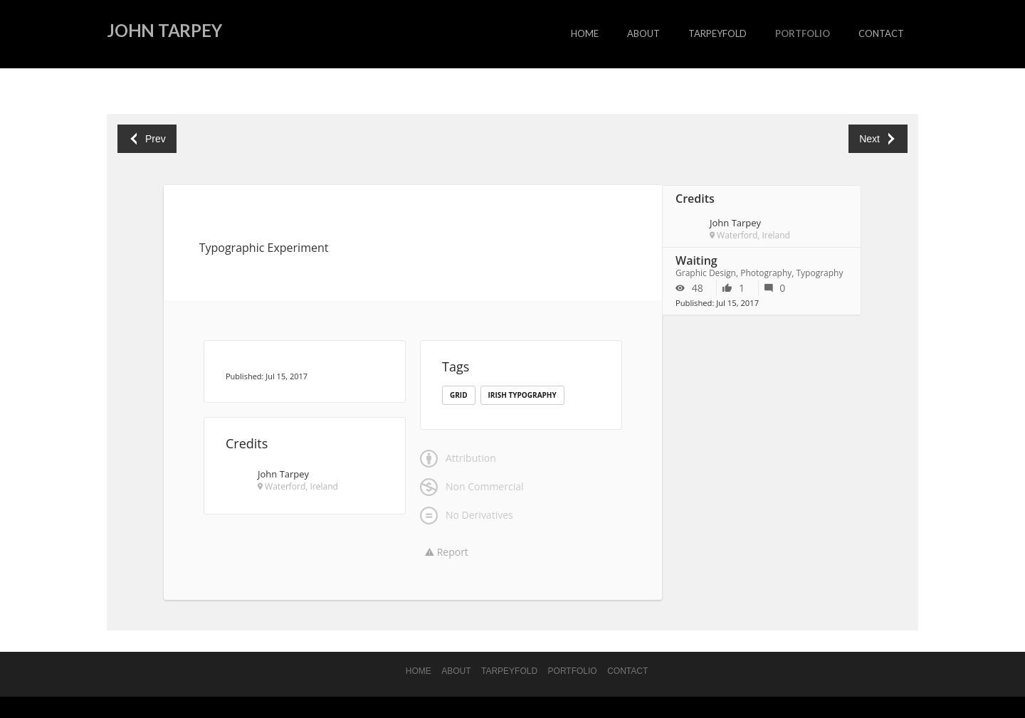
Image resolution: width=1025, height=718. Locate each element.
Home (585, 33)
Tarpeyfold (717, 33)
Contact (881, 33)
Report (446, 552)
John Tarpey (164, 30)
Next (876, 139)
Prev (148, 139)
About (643, 33)
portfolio (802, 33)
